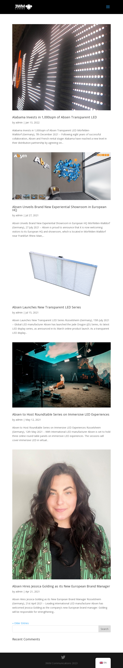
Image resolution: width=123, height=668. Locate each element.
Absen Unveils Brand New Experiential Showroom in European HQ (59, 208)
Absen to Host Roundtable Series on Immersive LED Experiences (60, 414)
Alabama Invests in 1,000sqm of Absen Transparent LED (54, 117)
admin (19, 122)
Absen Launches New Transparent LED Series (46, 307)
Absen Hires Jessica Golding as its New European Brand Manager (61, 586)
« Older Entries (20, 623)
